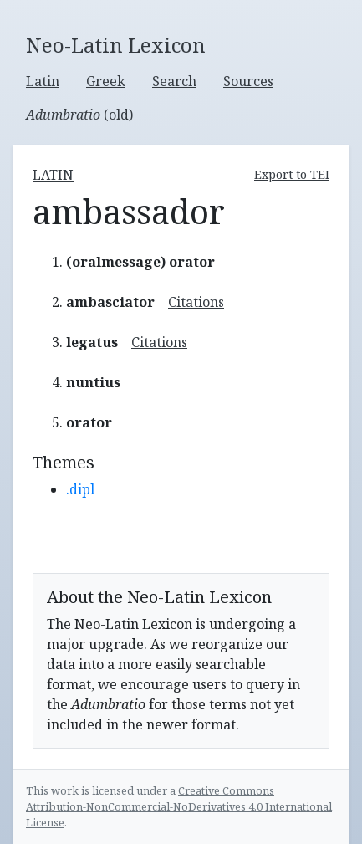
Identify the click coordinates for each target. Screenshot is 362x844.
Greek (105, 81)
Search (174, 81)
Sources (248, 81)
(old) (79, 114)
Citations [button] (196, 302)
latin (53, 175)
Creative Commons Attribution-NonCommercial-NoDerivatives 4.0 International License (179, 806)
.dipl (80, 489)
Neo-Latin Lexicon (116, 45)
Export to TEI (291, 174)
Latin (42, 81)
